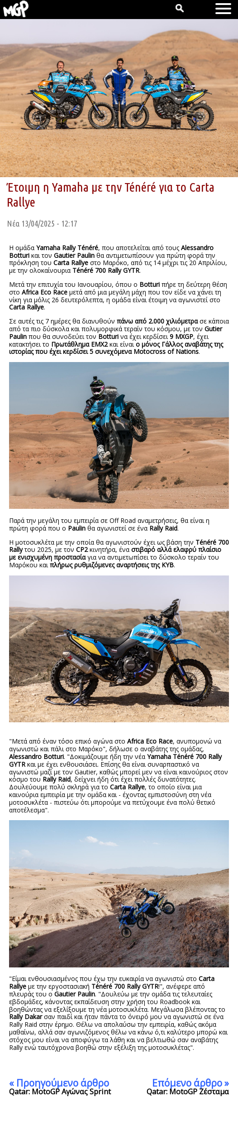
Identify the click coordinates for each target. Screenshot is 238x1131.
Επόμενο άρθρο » (190, 1083)
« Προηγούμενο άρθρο (59, 1083)
